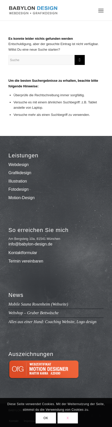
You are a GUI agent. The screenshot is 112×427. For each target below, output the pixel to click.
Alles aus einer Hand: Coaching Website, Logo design (52, 322)
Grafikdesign (19, 173)
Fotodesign (18, 189)
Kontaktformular (22, 253)
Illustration (17, 181)
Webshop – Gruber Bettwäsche (33, 313)
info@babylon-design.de (30, 244)
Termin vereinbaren (25, 261)
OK (46, 418)
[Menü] (101, 10)
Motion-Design (21, 198)
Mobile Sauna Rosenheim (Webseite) (38, 304)
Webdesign (18, 164)
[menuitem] (101, 10)
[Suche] (46, 60)
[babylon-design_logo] (46, 10)
